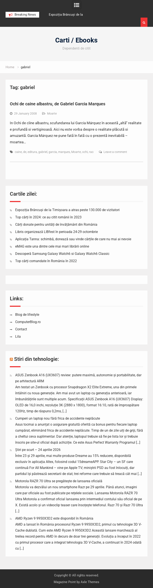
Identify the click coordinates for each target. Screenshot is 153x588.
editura (32, 152)
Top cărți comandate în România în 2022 (46, 261)
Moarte (52, 113)
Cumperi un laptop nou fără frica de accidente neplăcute (57, 418)
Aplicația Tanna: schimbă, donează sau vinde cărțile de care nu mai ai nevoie (73, 239)
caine (18, 152)
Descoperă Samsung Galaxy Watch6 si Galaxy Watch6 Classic (62, 254)
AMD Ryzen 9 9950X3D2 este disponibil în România (54, 518)
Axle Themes (90, 582)
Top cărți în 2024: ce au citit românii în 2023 (48, 217)
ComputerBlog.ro (28, 322)
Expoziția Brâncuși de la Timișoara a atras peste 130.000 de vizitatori (67, 210)
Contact (21, 329)
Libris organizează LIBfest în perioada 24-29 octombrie (56, 232)
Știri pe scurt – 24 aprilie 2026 (38, 450)
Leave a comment (115, 152)
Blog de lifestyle (27, 315)
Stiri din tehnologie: (36, 359)
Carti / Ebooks (76, 40)
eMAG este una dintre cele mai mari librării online (52, 246)
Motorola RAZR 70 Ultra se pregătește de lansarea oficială (58, 481)
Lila (18, 336)
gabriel (42, 152)
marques (64, 152)
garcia (53, 152)
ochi (85, 152)
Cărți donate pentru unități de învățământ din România (56, 224)
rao (91, 152)
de (24, 152)
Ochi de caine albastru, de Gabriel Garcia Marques (57, 103)
